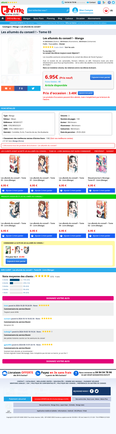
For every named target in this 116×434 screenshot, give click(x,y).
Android (70, 411)
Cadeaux (69, 18)
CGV (28, 383)
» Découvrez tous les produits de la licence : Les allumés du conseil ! (29, 145)
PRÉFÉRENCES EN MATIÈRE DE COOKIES (91, 383)
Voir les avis (69, 47)
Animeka (72, 405)
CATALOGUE (30, 381)
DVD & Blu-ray (13, 18)
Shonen (62, 44)
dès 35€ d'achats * (22, 23)
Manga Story (55, 405)
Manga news (80, 405)
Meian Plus (104, 399)
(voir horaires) (81, 2)
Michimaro (49, 41)
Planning (51, 18)
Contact (92, 2)
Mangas (26, 18)
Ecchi (22, 132)
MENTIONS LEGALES (17, 383)
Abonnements (94, 18)
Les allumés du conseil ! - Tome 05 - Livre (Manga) (13, 224)
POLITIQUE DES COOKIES (66, 383)
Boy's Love (90, 399)
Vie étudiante (43, 132)
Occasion (80, 18)
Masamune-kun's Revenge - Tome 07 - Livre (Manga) (99, 179)
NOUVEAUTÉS (59, 381)
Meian (97, 399)
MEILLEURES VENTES (44, 381)
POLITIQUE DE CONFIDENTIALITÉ (43, 383)
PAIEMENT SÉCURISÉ (91, 381)
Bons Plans (39, 18)
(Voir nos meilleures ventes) (61, 138)
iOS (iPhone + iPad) (80, 411)
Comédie (15, 132)
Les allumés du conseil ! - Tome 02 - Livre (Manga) (13, 179)
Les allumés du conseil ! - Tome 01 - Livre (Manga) (42, 179)
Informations (62, 411)
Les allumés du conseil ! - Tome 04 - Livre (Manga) (71, 179)
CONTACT (20, 381)
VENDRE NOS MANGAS (73, 381)
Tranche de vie (31, 132)
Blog (60, 18)
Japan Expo (64, 405)
